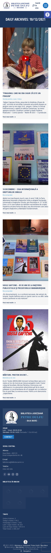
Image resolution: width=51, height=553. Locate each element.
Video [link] (19, 99)
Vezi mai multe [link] (9, 117)
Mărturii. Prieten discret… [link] (15, 374)
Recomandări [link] (8, 195)
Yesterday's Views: (10, 523)
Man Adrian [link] (20, 547)
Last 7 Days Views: (10, 525)
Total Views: (7, 529)
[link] (47, 14)
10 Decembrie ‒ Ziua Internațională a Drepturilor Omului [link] (20, 190)
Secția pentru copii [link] (10, 99)
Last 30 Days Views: (10, 527)
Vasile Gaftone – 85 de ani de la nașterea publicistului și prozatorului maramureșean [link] (24, 286)
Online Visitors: (9, 519)
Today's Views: (8, 521)
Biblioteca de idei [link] (9, 378)
